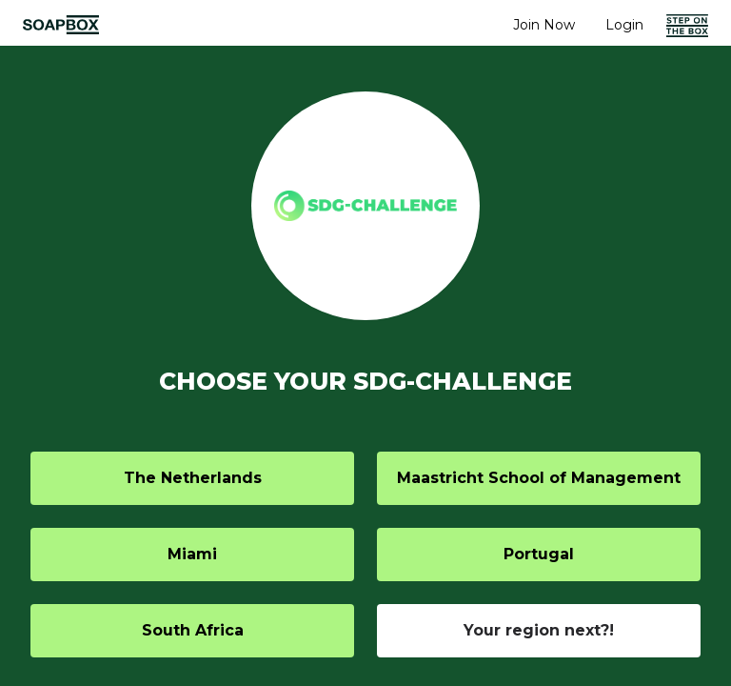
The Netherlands (193, 478)
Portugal (539, 554)
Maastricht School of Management (539, 478)
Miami (192, 554)
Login (624, 24)
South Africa (193, 630)
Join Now (544, 24)
